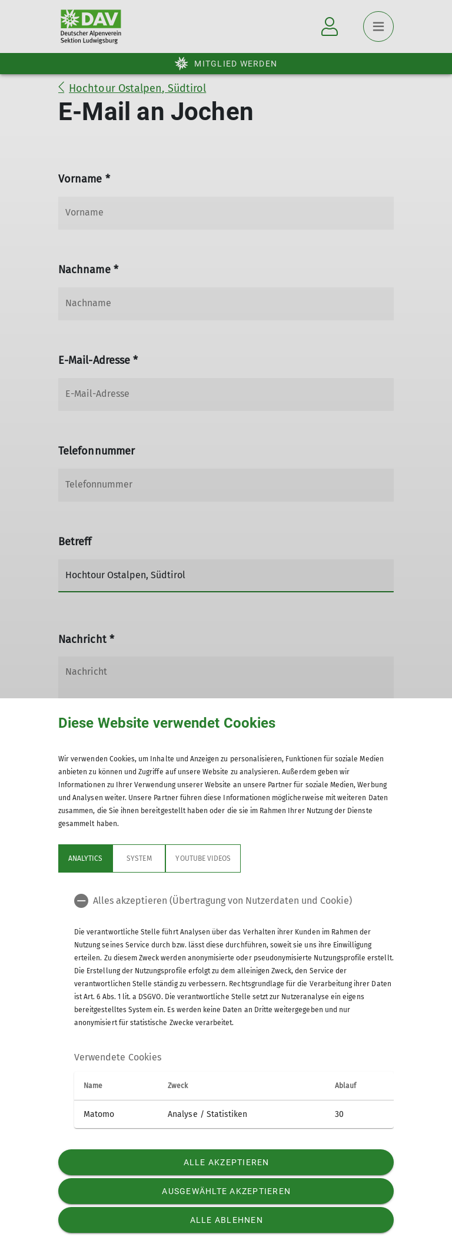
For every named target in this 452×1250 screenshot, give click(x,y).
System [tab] (139, 858)
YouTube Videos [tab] (203, 858)
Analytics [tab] (85, 858)
